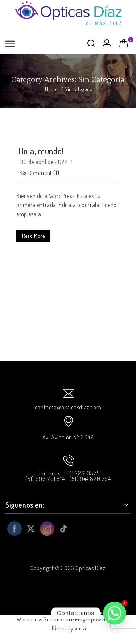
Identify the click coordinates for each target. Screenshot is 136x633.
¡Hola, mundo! (39, 150)
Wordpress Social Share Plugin (54, 619)
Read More (33, 236)
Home (51, 89)
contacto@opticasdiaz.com (68, 407)
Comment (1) (43, 172)
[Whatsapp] (114, 613)
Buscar (91, 43)
